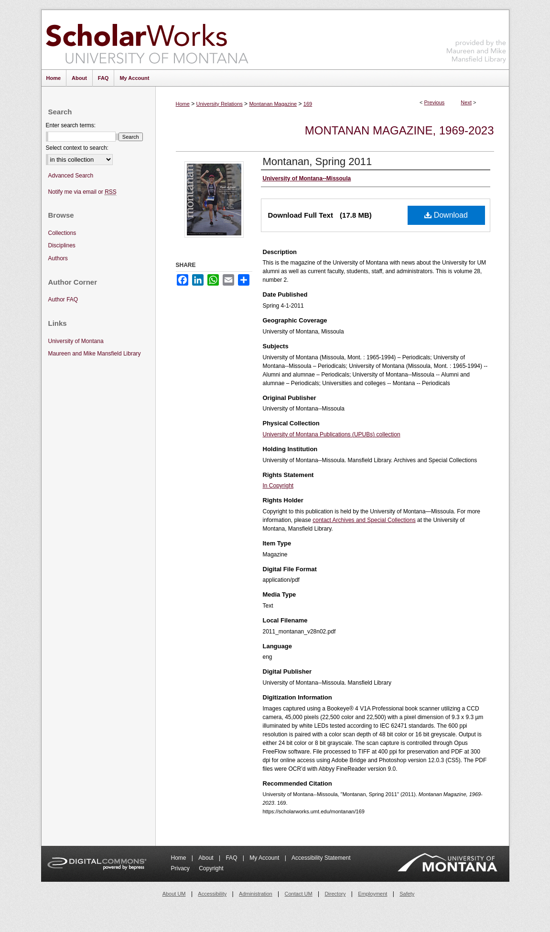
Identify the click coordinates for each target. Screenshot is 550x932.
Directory (334, 894)
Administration (255, 894)
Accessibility (212, 894)
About (206, 857)
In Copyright (278, 485)
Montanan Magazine (273, 104)
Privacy (181, 868)
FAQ (232, 857)
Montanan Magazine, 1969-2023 (399, 130)
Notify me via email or (82, 192)
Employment (372, 894)
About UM (174, 894)
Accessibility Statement (320, 857)
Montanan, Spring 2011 (317, 161)
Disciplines (61, 245)
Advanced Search (71, 175)
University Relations (219, 104)
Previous (434, 102)
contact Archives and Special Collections (364, 520)
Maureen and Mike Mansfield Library (476, 38)
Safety (406, 894)
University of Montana (76, 341)
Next (466, 102)
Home (183, 104)
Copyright (211, 868)
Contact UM (299, 894)
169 (307, 104)
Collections (62, 233)
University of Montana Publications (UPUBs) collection (331, 434)
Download (446, 215)
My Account (264, 857)
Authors (58, 258)
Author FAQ (63, 299)
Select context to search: (77, 147)
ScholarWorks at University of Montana (147, 39)
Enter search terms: (71, 125)
